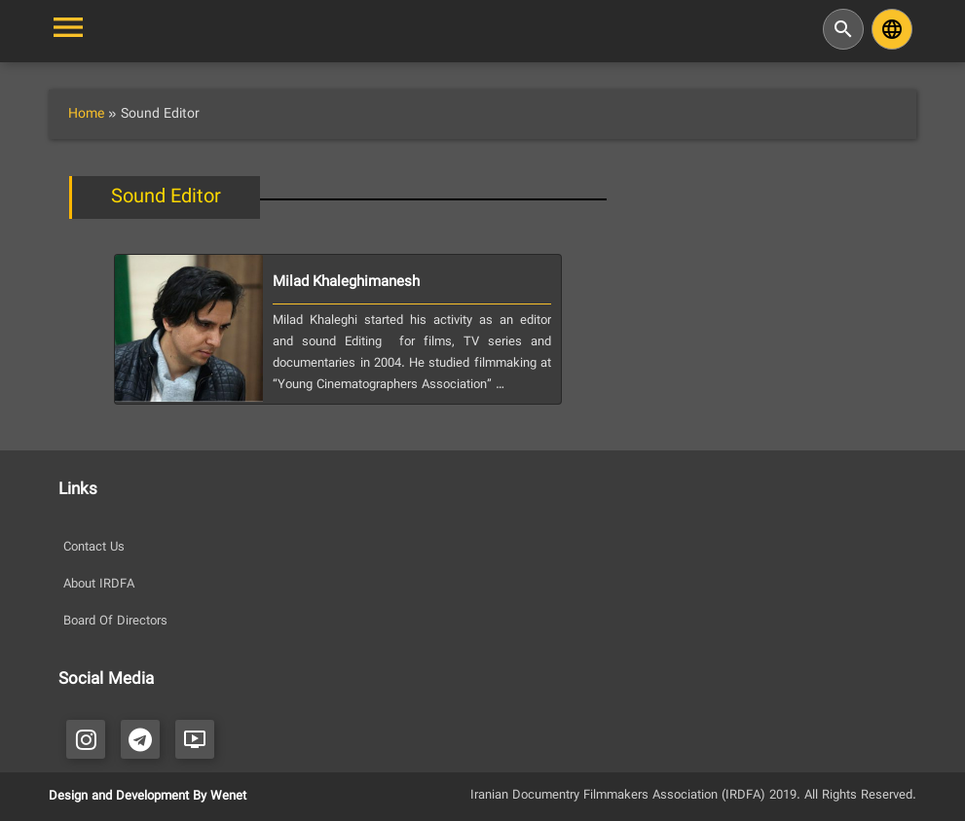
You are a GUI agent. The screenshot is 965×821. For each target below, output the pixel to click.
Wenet (228, 796)
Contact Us (94, 547)
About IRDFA (98, 584)
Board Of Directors (115, 621)
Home (86, 114)
